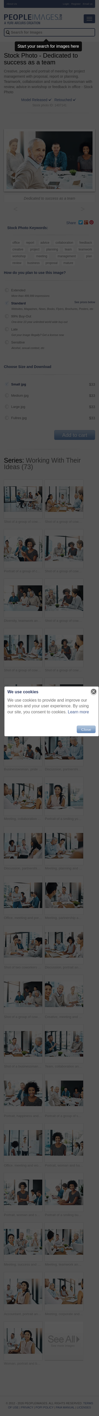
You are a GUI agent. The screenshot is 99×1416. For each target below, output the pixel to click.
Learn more (78, 712)
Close (86, 729)
